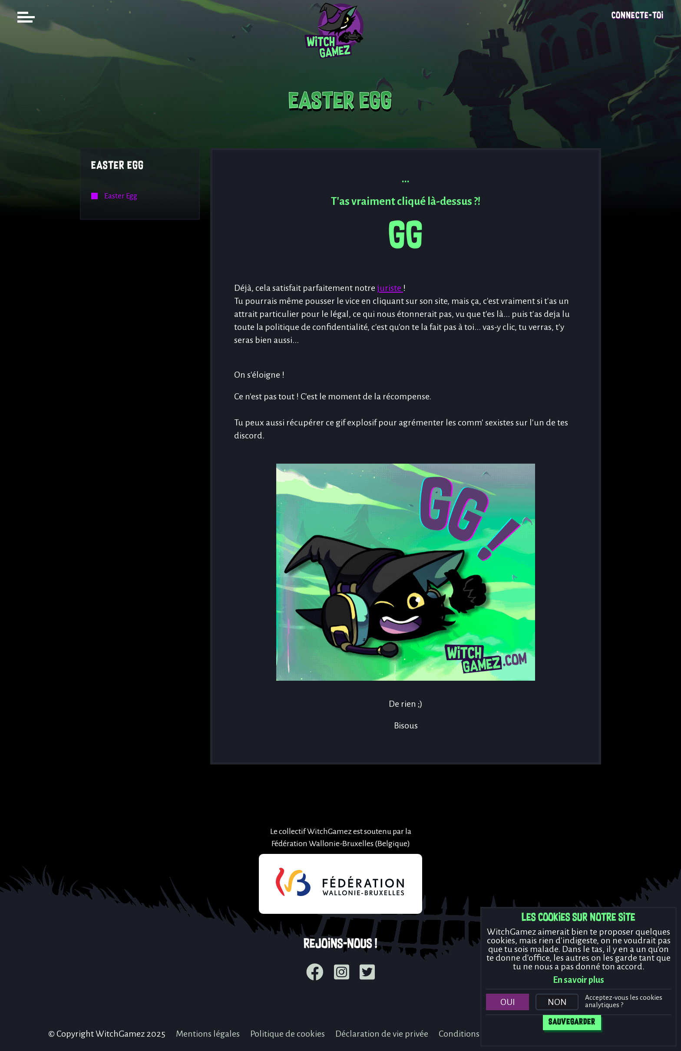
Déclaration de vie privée (381, 1033)
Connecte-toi (638, 16)
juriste (390, 288)
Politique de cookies (287, 1033)
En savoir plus (578, 980)
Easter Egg (117, 166)
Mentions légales (208, 1033)
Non (557, 1002)
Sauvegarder (572, 1022)
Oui (507, 1002)
